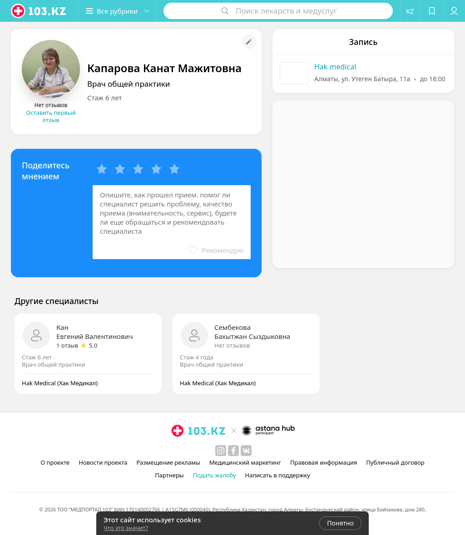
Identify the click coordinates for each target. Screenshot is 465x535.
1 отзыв (67, 345)
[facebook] (233, 450)
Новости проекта (103, 462)
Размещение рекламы (168, 462)
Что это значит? (126, 528)
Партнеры (169, 475)
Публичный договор (395, 462)
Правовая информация (323, 462)
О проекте (54, 462)
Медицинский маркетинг (245, 462)
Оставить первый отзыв (51, 116)
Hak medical (335, 66)
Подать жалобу (214, 475)
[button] (117, 10)
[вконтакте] (246, 450)
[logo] (39, 11)
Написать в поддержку (277, 475)
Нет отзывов (232, 345)
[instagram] (220, 450)
